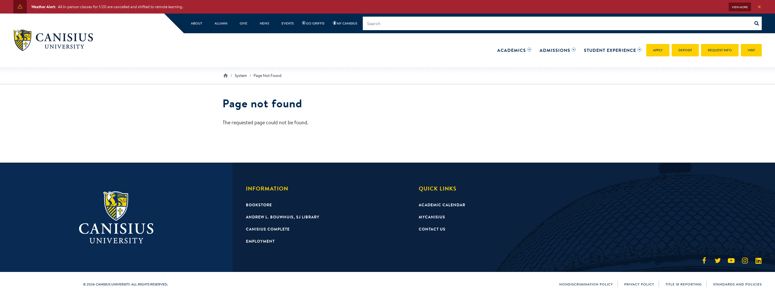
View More (740, 7)
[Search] (758, 23)
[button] (512, 50)
